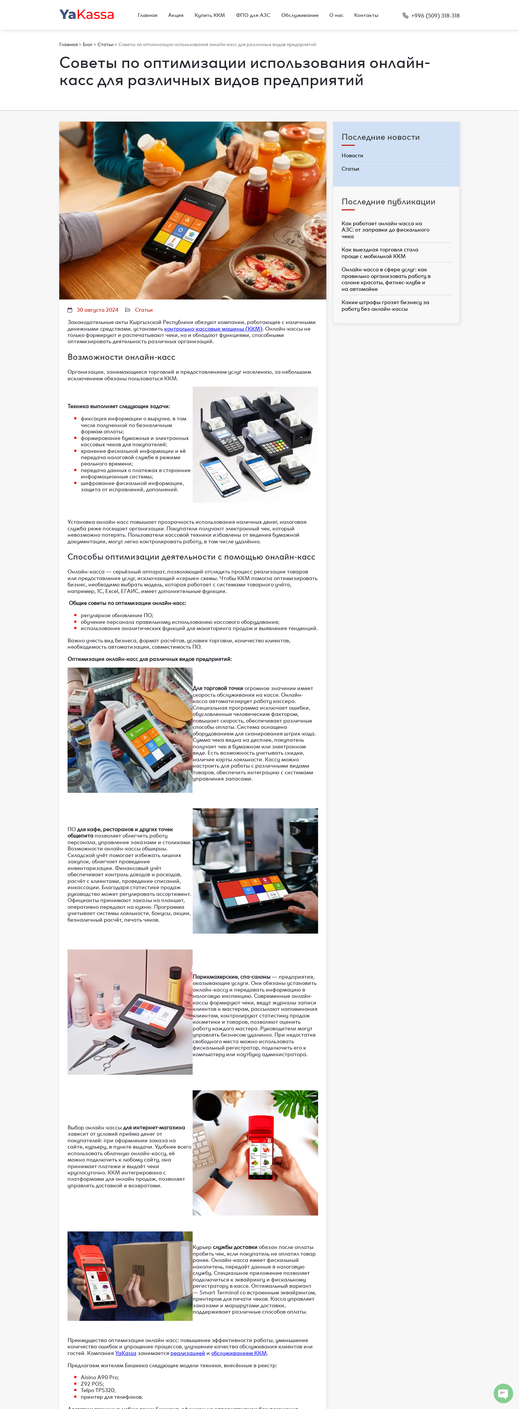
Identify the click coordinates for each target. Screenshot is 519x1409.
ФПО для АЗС (253, 15)
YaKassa (125, 1352)
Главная (148, 15)
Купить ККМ (210, 15)
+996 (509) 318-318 (431, 15)
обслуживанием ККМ (239, 1352)
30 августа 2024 (97, 309)
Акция (176, 15)
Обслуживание (299, 15)
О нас (336, 15)
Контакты (366, 15)
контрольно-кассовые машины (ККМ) (213, 328)
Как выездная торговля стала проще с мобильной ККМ (380, 252)
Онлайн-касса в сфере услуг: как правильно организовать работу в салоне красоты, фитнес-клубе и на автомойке (386, 278)
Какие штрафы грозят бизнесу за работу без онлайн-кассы (385, 305)
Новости (352, 155)
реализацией (187, 1352)
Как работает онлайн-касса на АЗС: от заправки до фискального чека (385, 229)
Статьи (144, 309)
